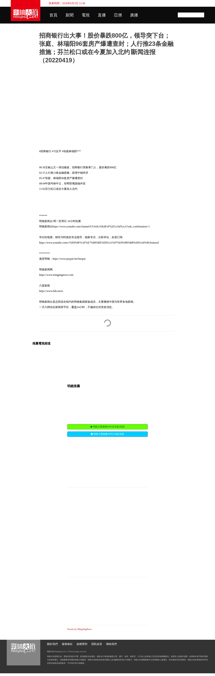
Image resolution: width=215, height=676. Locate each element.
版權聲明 (82, 644)
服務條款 (67, 644)
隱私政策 (96, 644)
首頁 (53, 15)
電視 (86, 15)
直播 (102, 15)
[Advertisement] (92, 463)
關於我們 (52, 644)
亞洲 (118, 15)
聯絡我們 (111, 644)
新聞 (70, 15)
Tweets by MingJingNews (79, 629)
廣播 (134, 15)
